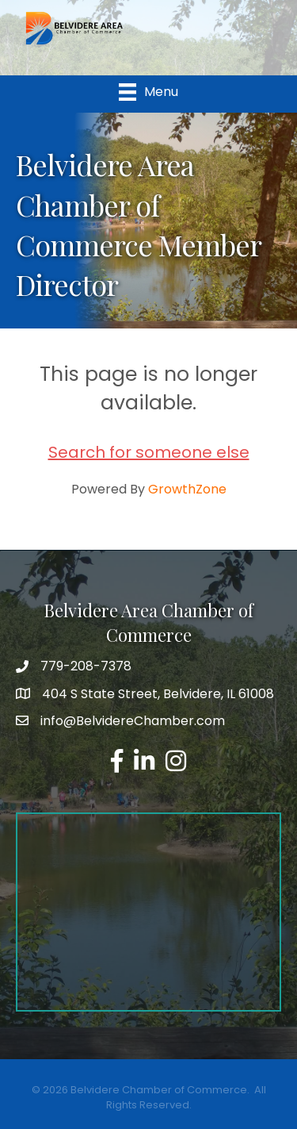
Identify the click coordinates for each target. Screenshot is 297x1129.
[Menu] (148, 92)
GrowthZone (187, 489)
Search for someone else (148, 452)
